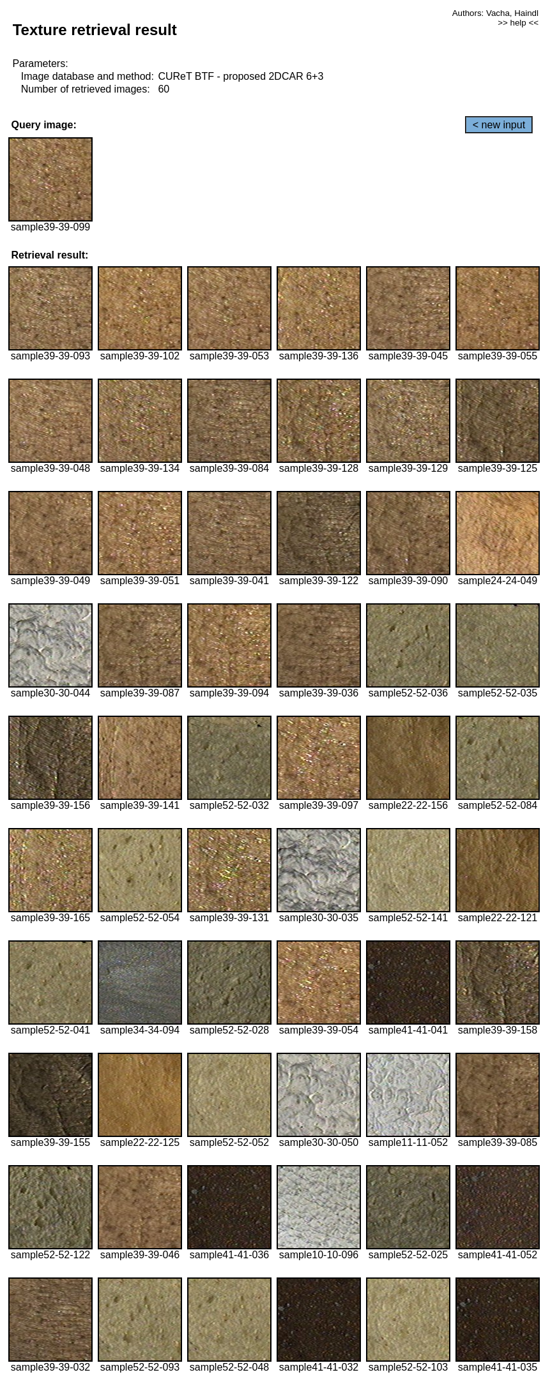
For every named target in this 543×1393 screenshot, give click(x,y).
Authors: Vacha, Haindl (495, 13)
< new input (499, 124)
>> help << (518, 22)
